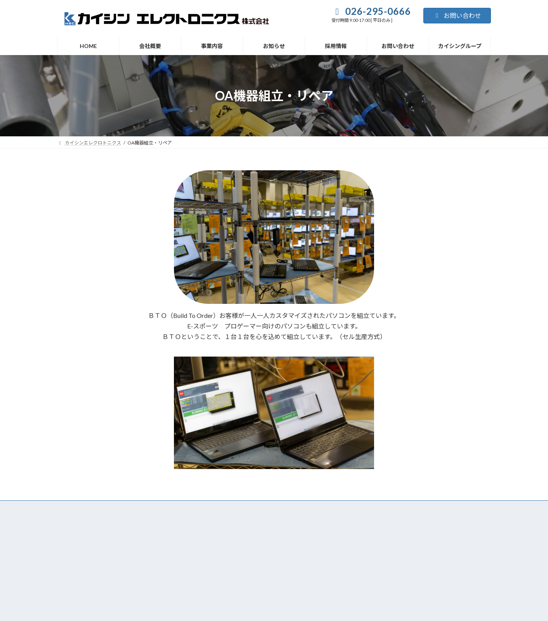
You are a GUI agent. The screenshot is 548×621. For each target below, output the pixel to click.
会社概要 (190, 507)
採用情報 (292, 507)
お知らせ (258, 507)
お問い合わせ (457, 15)
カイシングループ (378, 507)
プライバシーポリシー (80, 581)
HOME (158, 507)
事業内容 (224, 507)
